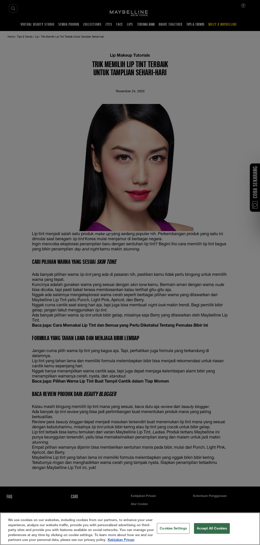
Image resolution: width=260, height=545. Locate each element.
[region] (130, 528)
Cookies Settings (173, 528)
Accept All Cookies (212, 528)
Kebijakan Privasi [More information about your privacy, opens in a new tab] (121, 540)
